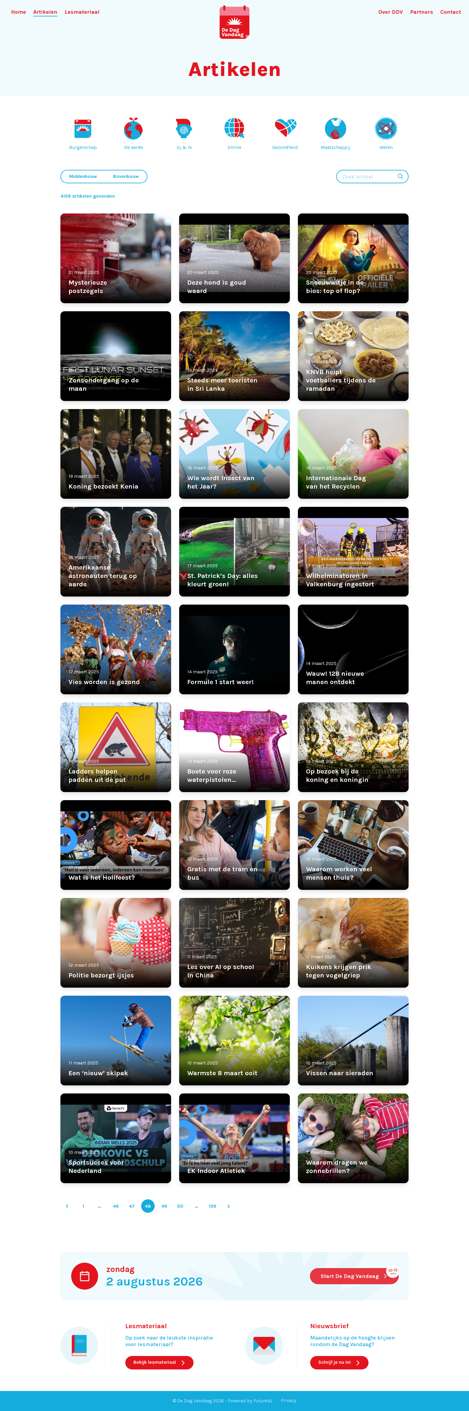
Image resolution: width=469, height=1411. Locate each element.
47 (132, 1206)
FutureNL (263, 1401)
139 (212, 1206)
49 (164, 1206)
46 (116, 1206)
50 (180, 1206)
